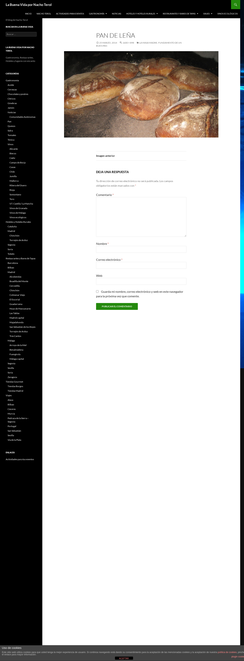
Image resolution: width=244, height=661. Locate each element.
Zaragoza (12, 377)
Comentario (105, 194)
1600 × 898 (128, 42)
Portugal (12, 426)
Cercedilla (15, 285)
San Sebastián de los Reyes (22, 326)
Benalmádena (16, 349)
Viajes (206, 13)
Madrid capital (17, 317)
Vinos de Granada (18, 208)
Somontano (15, 194)
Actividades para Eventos (70, 13)
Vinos (10, 144)
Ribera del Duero (18, 185)
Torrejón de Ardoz (19, 240)
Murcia (11, 413)
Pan (9, 121)
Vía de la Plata (14, 439)
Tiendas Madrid (15, 390)
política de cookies (227, 652)
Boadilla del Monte (19, 281)
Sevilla (11, 368)
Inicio (28, 13)
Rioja (12, 190)
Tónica (11, 139)
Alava (10, 400)
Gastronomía (96, 13)
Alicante (14, 148)
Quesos (11, 126)
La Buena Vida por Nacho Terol (29, 4)
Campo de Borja (18, 162)
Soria (10, 249)
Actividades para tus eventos (20, 459)
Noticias (116, 13)
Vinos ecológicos (227, 13)
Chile (12, 171)
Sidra (10, 130)
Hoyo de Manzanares (20, 308)
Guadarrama (16, 304)
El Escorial (15, 299)
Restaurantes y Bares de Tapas (179, 13)
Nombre (102, 243)
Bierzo (13, 153)
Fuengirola (15, 354)
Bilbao (11, 267)
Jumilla (13, 176)
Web (99, 275)
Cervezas (12, 89)
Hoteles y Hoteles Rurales (140, 13)
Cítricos (11, 98)
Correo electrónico (109, 259)
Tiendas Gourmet (14, 381)
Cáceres (12, 409)
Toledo (11, 253)
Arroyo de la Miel (18, 345)
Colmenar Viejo (17, 295)
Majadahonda (16, 322)
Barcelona (13, 263)
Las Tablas (14, 313)
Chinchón (14, 235)
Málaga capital (17, 358)
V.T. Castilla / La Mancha (21, 203)
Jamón (11, 107)
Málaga (11, 340)
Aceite (11, 85)
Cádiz (12, 158)
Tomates (12, 135)
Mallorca (14, 180)
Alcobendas (15, 276)
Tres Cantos (15, 336)
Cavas (12, 167)
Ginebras (12, 103)
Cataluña (12, 226)
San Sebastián (14, 430)
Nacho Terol (44, 13)
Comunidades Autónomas (22, 116)
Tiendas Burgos (15, 386)
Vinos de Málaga (18, 212)
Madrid (11, 231)
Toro (12, 199)
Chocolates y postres (18, 94)
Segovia (11, 244)
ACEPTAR (124, 658)
